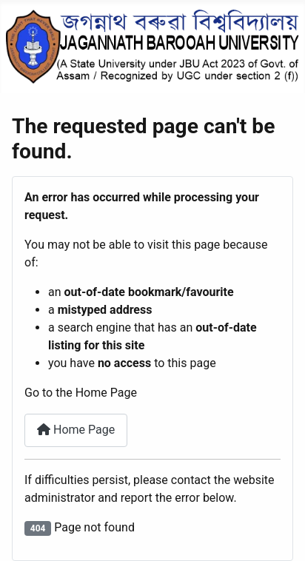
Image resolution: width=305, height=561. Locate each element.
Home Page (76, 430)
